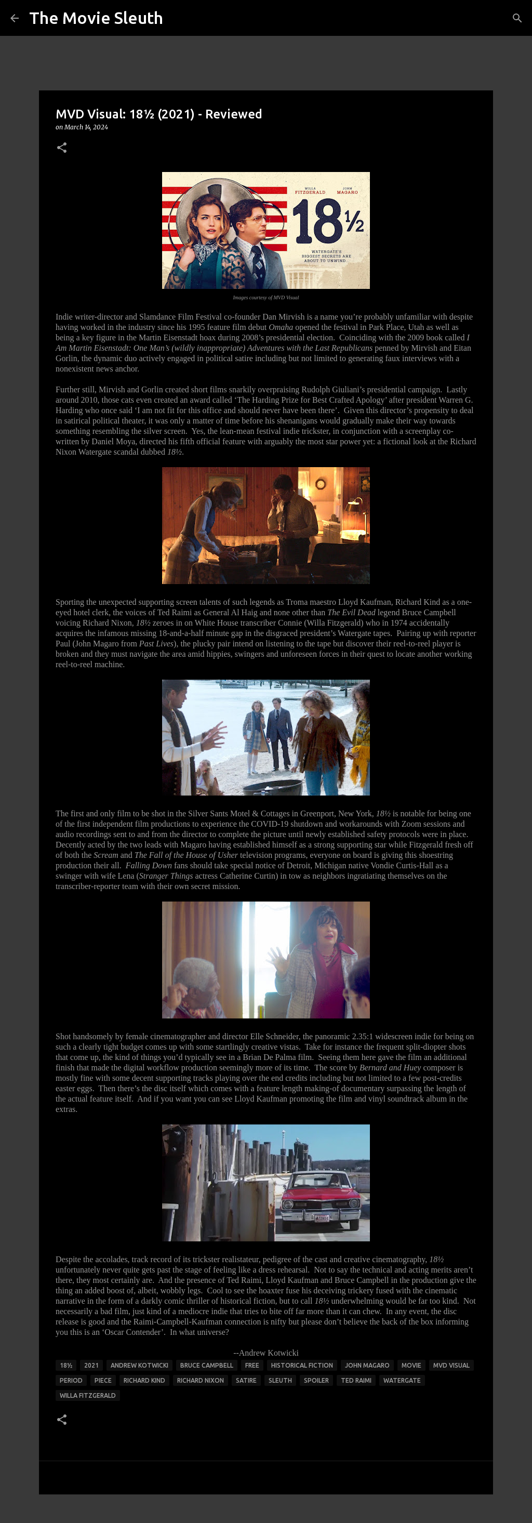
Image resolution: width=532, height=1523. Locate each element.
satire (246, 1380)
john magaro (367, 1365)
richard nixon (200, 1380)
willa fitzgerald (88, 1395)
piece (103, 1380)
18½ (66, 1365)
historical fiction (302, 1365)
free (252, 1365)
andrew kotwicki (139, 1365)
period (71, 1380)
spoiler (316, 1380)
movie (411, 1365)
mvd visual (451, 1365)
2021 (91, 1365)
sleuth (280, 1380)
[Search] (517, 18)
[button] (62, 148)
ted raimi (356, 1380)
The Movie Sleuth (96, 17)
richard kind (144, 1380)
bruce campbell (206, 1365)
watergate (402, 1380)
